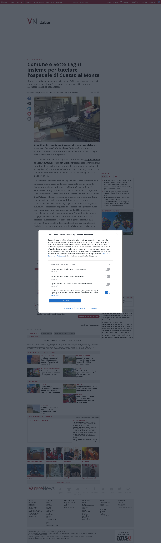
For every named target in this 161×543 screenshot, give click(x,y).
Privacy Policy (92, 308)
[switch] (107, 269)
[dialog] (80, 271)
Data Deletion (68, 308)
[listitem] (80, 264)
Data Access (80, 308)
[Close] (118, 235)
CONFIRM (65, 300)
